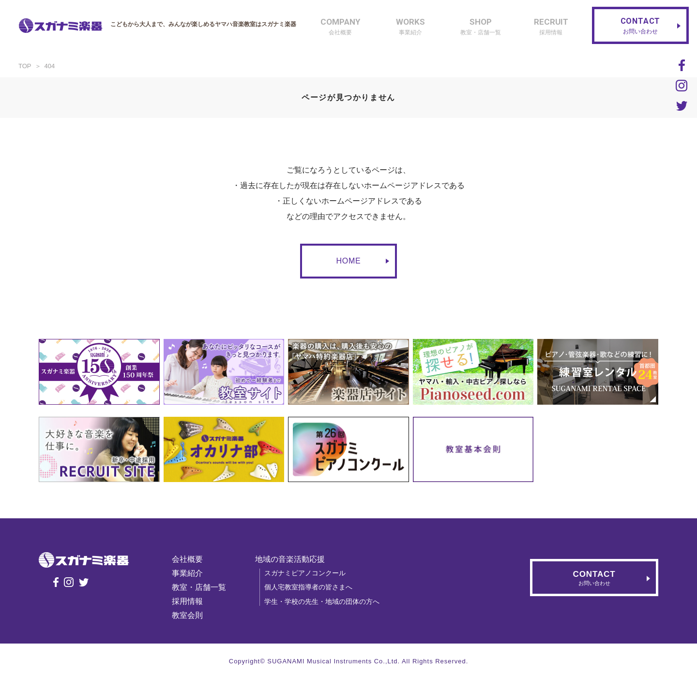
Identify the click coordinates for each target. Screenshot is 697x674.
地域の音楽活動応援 (290, 559)
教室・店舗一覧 (199, 587)
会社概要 (187, 559)
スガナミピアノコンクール (305, 573)
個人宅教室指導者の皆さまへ (308, 587)
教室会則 (187, 615)
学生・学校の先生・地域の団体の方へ (321, 601)
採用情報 (187, 601)
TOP (24, 66)
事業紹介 (187, 573)
